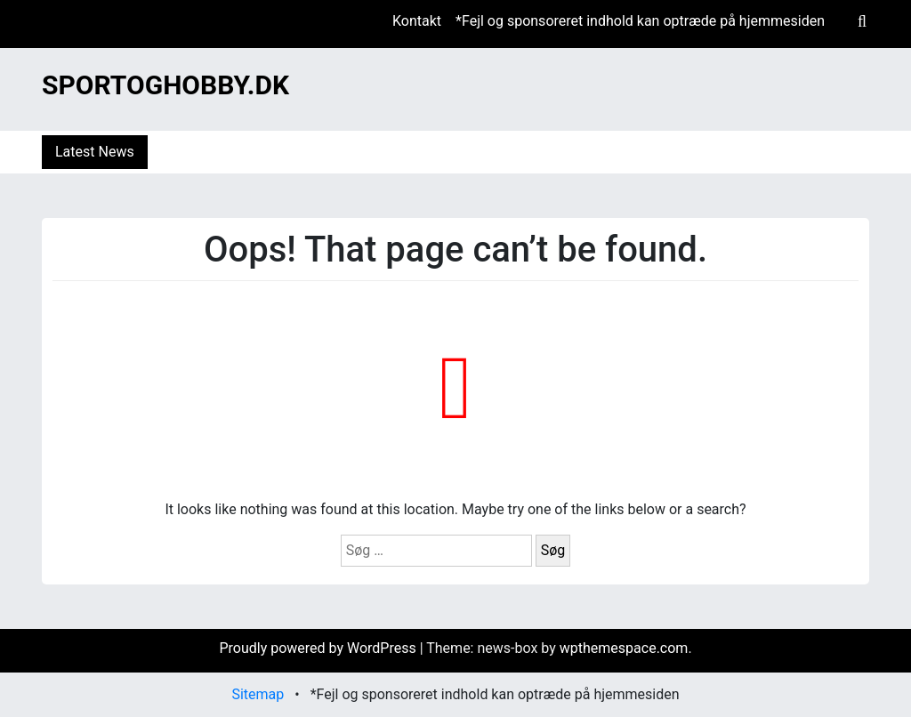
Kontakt (416, 20)
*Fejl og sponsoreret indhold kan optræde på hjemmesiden (640, 20)
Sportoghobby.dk (165, 85)
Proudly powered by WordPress (319, 648)
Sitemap (257, 694)
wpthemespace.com (624, 648)
